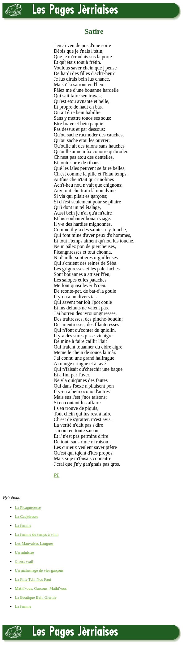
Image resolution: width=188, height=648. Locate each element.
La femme (23, 525)
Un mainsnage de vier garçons (39, 570)
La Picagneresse (28, 507)
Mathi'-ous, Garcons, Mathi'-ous (41, 588)
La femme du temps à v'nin (36, 534)
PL (57, 475)
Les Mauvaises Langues (34, 543)
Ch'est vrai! (24, 561)
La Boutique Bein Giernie (36, 597)
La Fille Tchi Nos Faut (33, 579)
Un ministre (24, 552)
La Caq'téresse (26, 516)
